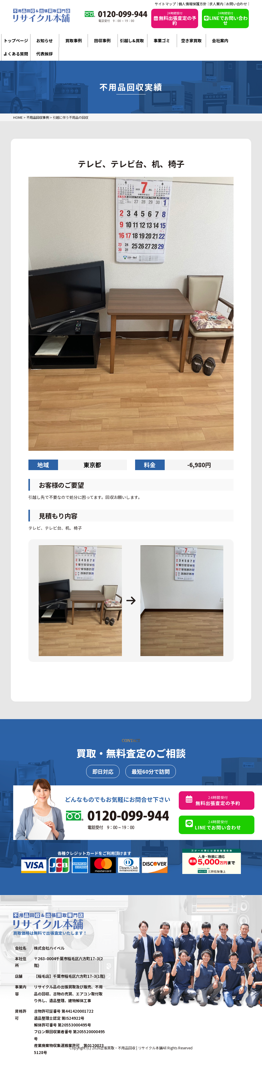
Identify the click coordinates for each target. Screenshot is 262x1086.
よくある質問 (16, 54)
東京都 (92, 464)
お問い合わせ (236, 4)
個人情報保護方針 (192, 4)
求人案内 (216, 4)
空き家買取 (191, 40)
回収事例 (102, 40)
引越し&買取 (132, 40)
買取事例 (73, 40)
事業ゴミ (162, 40)
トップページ (16, 40)
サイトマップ (165, 4)
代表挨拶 (44, 54)
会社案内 (220, 40)
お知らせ (44, 40)
